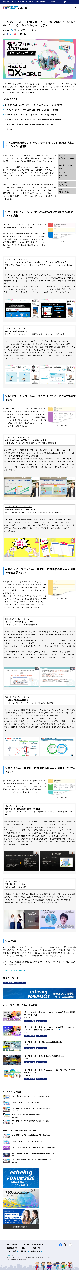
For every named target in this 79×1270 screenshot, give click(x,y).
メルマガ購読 (11, 1251)
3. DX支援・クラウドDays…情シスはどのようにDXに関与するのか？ (30, 115)
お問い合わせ (35, 1251)
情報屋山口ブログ (13, 1248)
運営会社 (24, 1251)
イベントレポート (33, 30)
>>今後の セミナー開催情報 (13, 971)
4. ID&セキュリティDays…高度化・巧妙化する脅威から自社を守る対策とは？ (34, 120)
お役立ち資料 (36, 1248)
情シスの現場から (13, 1244)
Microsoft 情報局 (37, 1244)
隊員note (24, 1248)
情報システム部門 (19, 30)
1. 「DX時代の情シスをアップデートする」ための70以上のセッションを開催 (33, 105)
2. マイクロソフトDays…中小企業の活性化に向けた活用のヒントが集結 (31, 110)
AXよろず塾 (26, 1244)
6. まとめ (8, 129)
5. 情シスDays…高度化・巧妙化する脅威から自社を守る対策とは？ (30, 124)
